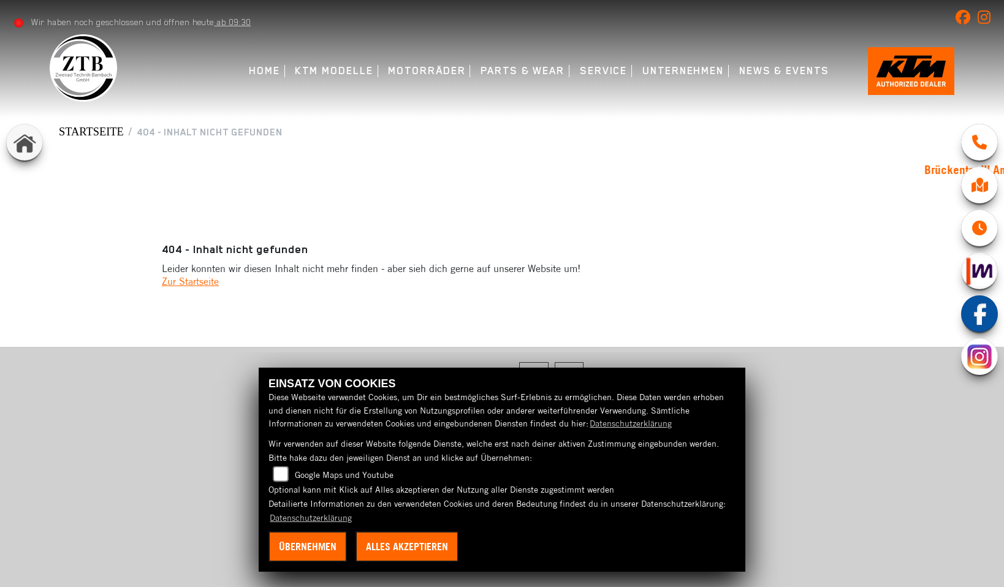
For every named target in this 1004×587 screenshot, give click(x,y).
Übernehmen (308, 546)
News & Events (780, 71)
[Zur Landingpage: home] (24, 142)
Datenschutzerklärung (631, 423)
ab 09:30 (233, 22)
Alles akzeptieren (407, 546)
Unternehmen (679, 71)
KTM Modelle (330, 71)
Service (599, 71)
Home (260, 71)
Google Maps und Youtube (344, 474)
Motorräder (423, 71)
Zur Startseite (190, 281)
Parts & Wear (519, 71)
